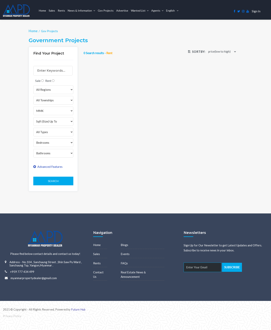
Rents (61, 10)
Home (42, 10)
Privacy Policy (12, 316)
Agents (155, 10)
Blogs (124, 245)
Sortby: (196, 51)
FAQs (124, 263)
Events (125, 254)
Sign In (256, 11)
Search (53, 181)
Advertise (122, 10)
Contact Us (98, 274)
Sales (52, 10)
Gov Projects (106, 10)
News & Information (80, 10)
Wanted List (138, 10)
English (170, 10)
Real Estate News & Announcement (133, 274)
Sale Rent (44, 80)
